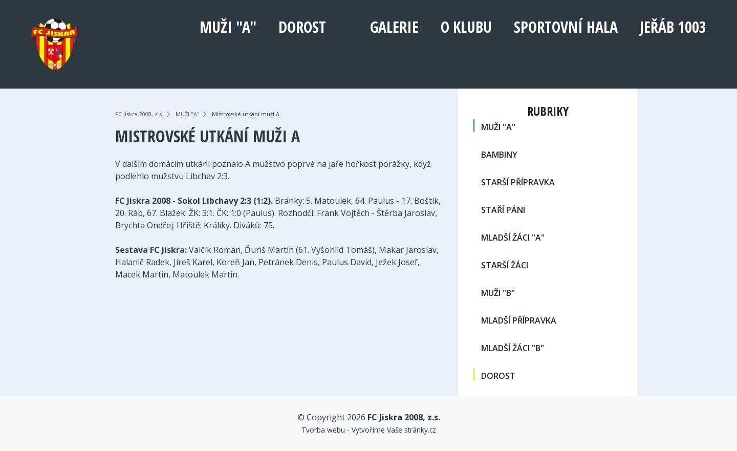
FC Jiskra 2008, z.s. (139, 114)
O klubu (466, 26)
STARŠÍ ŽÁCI (504, 265)
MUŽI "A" (228, 26)
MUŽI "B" (498, 292)
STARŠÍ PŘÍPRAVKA (518, 182)
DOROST (302, 26)
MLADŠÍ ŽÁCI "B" (512, 348)
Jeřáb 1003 (673, 26)
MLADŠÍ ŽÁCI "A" (513, 237)
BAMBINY (499, 154)
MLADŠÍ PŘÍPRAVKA (518, 320)
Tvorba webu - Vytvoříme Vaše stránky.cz (368, 430)
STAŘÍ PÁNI (503, 210)
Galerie (394, 26)
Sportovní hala (566, 26)
